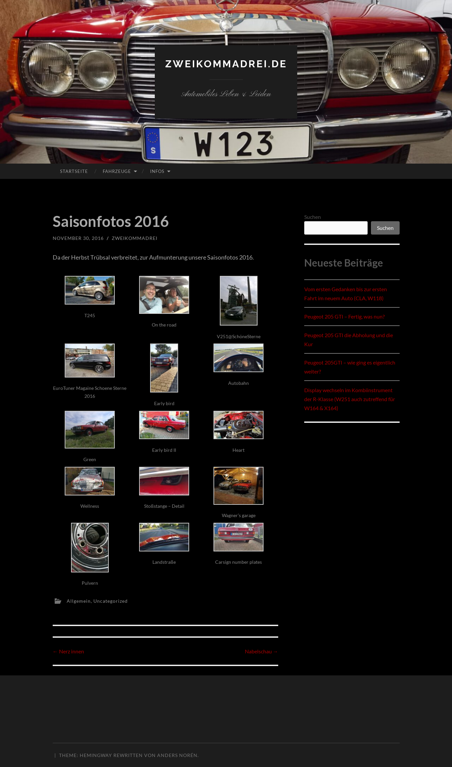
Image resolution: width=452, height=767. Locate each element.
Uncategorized (110, 600)
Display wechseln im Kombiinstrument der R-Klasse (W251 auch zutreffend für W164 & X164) (349, 399)
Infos (157, 171)
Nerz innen (68, 651)
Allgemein (79, 600)
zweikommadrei (134, 238)
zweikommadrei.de (226, 64)
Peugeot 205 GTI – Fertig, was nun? (344, 316)
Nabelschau (261, 651)
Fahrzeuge (117, 171)
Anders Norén (177, 755)
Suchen (312, 217)
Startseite (74, 171)
